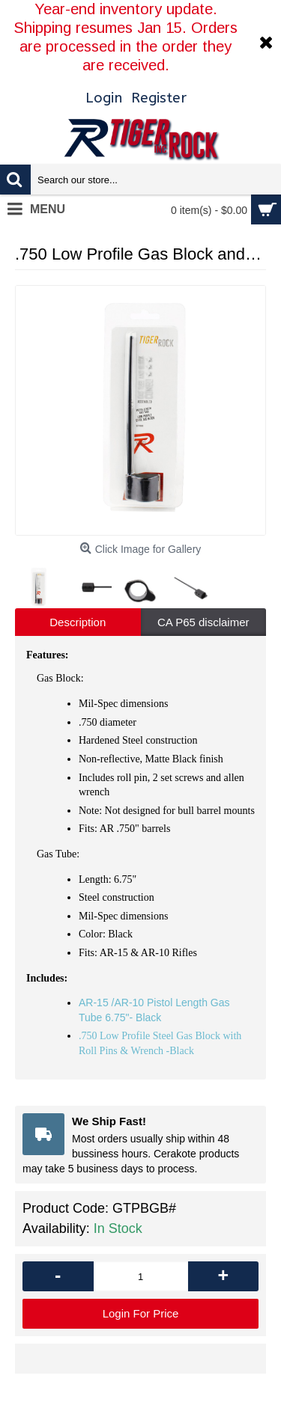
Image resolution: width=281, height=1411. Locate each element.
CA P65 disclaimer (203, 622)
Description (77, 622)
